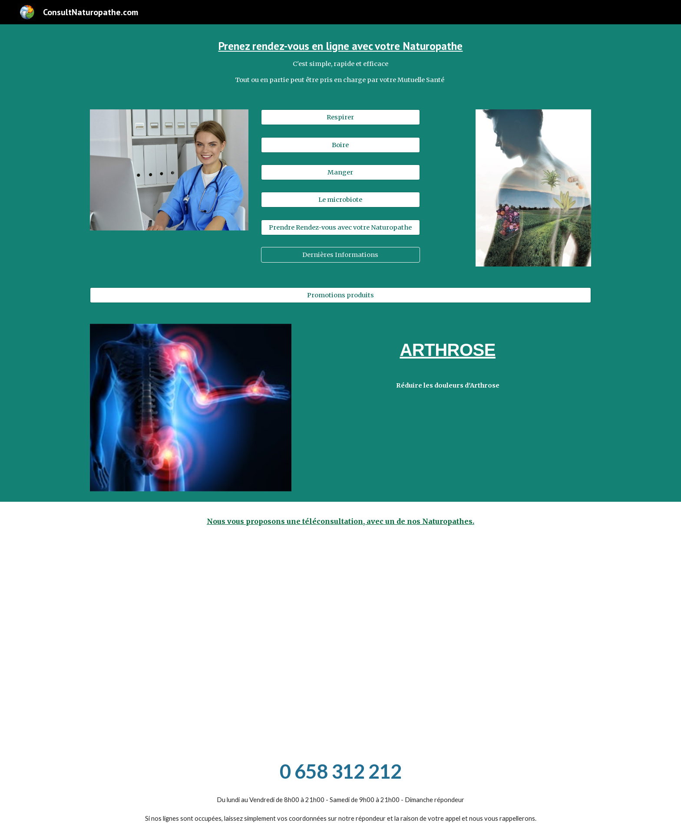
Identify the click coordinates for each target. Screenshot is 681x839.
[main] (340, 62)
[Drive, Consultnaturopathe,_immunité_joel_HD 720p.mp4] (469, 642)
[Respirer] (340, 117)
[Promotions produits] (340, 295)
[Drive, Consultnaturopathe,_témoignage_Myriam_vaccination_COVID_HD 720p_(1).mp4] (212, 642)
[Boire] (340, 145)
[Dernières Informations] (340, 255)
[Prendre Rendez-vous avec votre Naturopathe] (340, 227)
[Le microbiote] (340, 200)
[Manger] (340, 172)
